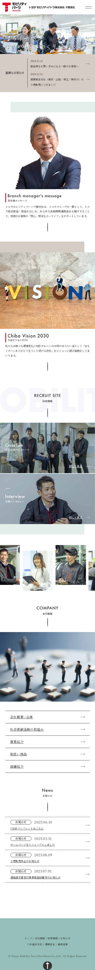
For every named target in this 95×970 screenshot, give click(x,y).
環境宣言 (50, 944)
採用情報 (53, 938)
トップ (28, 938)
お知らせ (65, 938)
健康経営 (63, 944)
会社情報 (40, 938)
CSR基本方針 (35, 944)
